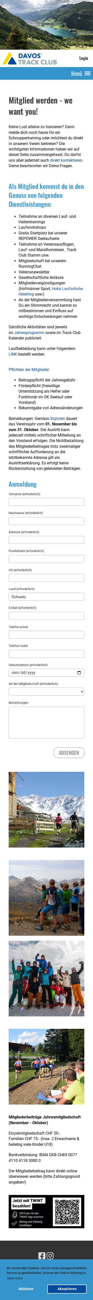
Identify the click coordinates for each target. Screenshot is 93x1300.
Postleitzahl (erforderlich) (26, 551)
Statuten (57, 418)
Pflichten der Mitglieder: (29, 369)
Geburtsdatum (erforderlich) (28, 665)
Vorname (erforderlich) (24, 494)
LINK (13, 354)
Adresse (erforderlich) (24, 532)
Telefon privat (18, 627)
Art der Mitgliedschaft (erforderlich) (33, 684)
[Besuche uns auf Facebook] (41, 1256)
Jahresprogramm (29, 332)
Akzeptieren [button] (67, 1289)
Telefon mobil (18, 646)
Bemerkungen (18, 703)
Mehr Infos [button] (15, 1278)
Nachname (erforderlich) (26, 513)
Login (83, 58)
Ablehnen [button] (25, 1289)
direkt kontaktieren (66, 160)
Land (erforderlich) (22, 589)
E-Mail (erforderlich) (22, 608)
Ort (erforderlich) (20, 570)
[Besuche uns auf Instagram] (50, 1256)
